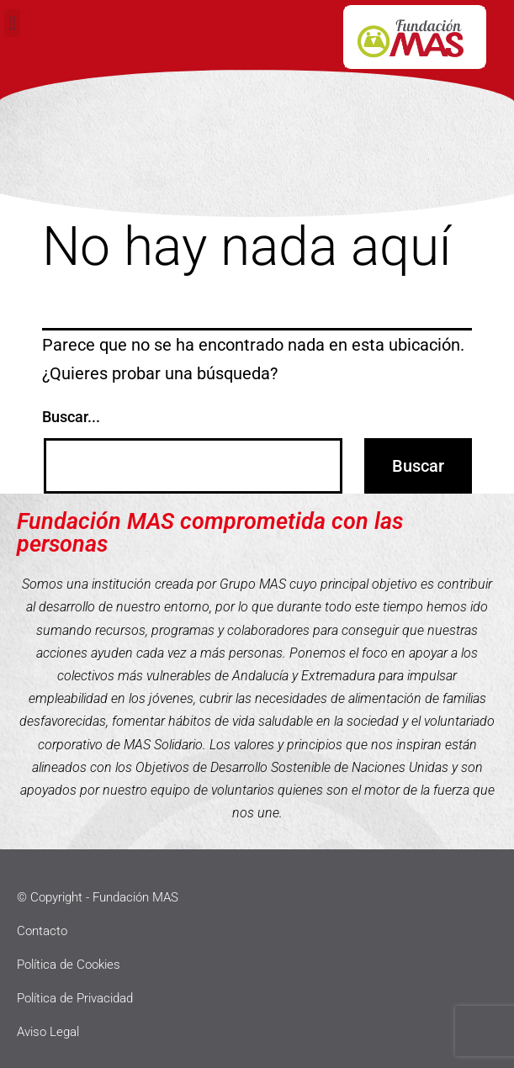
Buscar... (71, 417)
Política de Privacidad (75, 998)
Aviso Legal (48, 1031)
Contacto (42, 930)
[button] (12, 23)
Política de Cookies (68, 964)
